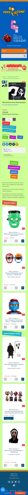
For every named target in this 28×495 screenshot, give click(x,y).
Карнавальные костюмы (13, 76)
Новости (6, 490)
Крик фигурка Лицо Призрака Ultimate (14, 365)
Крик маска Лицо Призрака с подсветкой (14, 451)
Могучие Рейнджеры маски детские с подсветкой (14, 273)
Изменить (9, 151)
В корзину (20, 493)
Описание (14, 163)
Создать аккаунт (16, 45)
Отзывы (14, 176)
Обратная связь (13, 490)
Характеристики (14, 167)
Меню (14, 51)
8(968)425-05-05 (17, 37)
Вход (9, 45)
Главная (4, 76)
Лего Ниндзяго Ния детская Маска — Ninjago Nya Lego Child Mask (14, 321)
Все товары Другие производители (10, 104)
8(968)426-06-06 (17, 38)
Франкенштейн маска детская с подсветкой (14, 234)
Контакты (20, 490)
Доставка (14, 172)
